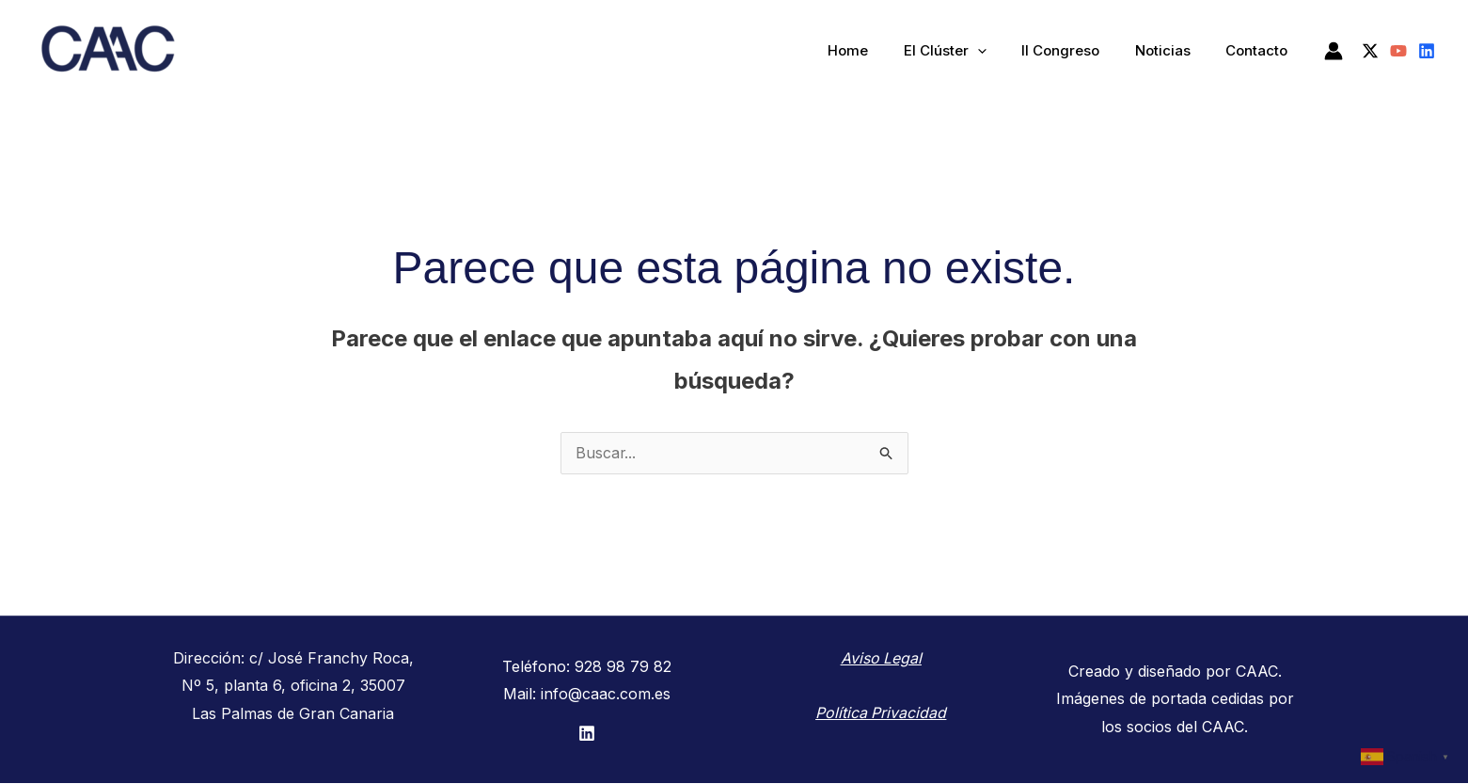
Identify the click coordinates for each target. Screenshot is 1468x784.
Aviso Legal (881, 658)
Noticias (1173, 50)
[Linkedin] (1426, 50)
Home (880, 50)
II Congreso (1078, 50)
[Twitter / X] (1370, 50)
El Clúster (969, 50)
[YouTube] (1398, 50)
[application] (1002, 50)
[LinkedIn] (586, 734)
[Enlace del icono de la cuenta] (1333, 50)
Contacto (1260, 50)
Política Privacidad (881, 713)
